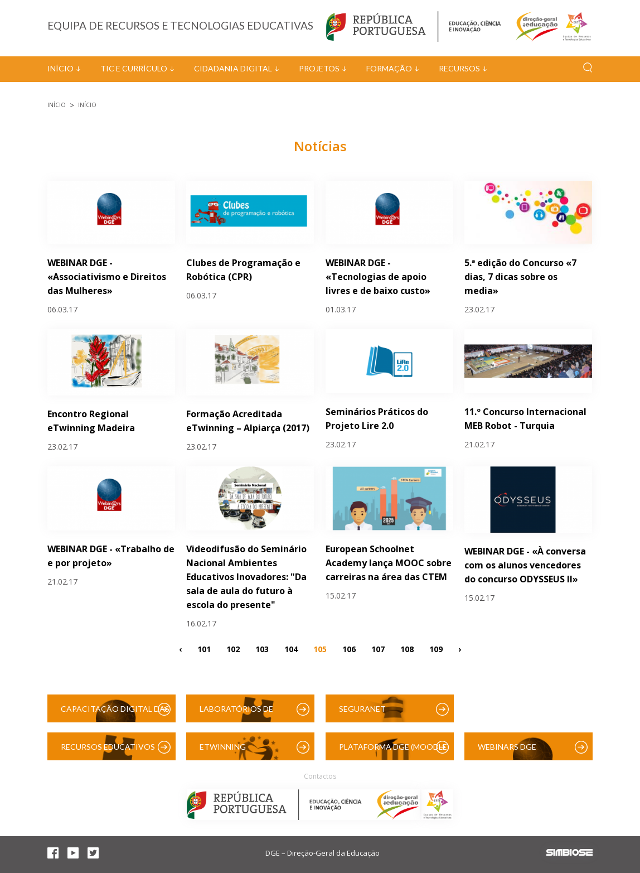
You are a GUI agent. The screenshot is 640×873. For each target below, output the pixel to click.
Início (60, 68)
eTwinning (223, 746)
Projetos (319, 68)
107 (378, 649)
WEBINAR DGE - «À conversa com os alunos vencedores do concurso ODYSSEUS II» (525, 565)
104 (291, 649)
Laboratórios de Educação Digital (239, 713)
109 (436, 649)
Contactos (320, 776)
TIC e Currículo (133, 68)
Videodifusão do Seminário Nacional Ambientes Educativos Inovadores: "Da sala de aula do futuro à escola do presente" (246, 577)
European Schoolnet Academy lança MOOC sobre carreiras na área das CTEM (389, 563)
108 (407, 649)
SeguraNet (362, 708)
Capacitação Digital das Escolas (115, 713)
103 (262, 649)
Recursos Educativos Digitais (108, 751)
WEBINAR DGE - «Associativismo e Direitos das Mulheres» (106, 277)
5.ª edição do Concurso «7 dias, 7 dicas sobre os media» (520, 277)
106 (349, 649)
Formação (389, 68)
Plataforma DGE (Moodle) (394, 746)
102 (233, 649)
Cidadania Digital (233, 68)
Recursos (459, 68)
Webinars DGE (507, 746)
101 (204, 649)
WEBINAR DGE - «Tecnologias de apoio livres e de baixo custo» (378, 277)
